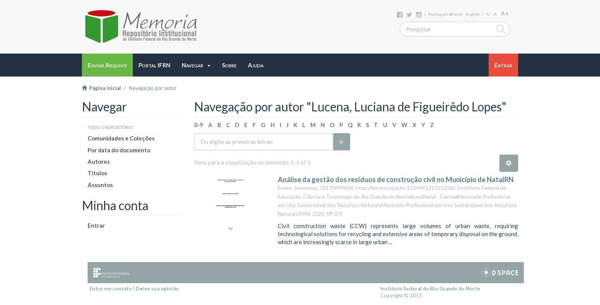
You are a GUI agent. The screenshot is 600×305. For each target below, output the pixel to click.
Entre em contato (111, 288)
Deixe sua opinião (157, 288)
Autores (99, 161)
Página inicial (101, 88)
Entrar (96, 225)
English (473, 14)
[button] (196, 65)
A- (488, 14)
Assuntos (100, 184)
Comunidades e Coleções (121, 138)
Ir (341, 141)
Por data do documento (119, 150)
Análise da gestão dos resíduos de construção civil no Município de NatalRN (396, 179)
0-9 (198, 124)
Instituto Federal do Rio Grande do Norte (430, 288)
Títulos (97, 173)
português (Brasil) (445, 14)
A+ (505, 13)
